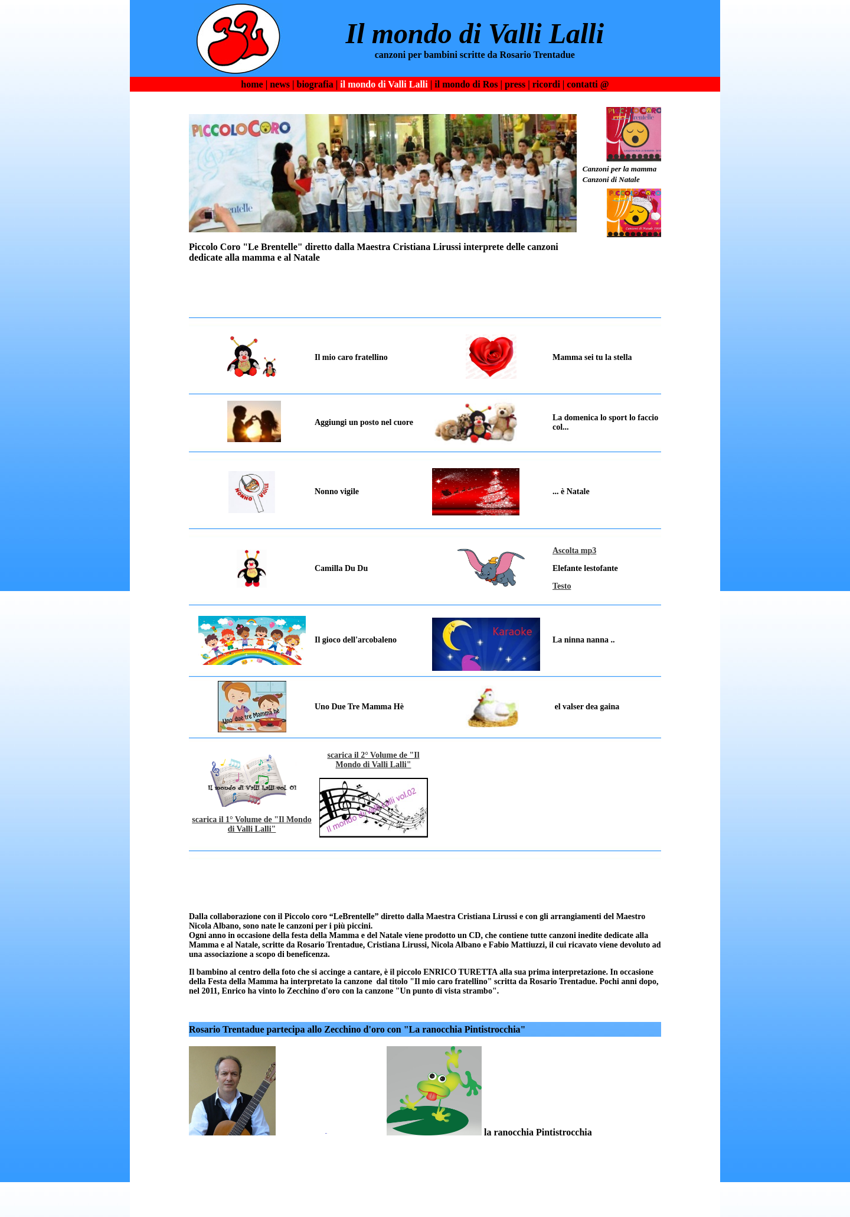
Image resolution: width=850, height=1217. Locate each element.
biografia (314, 84)
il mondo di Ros (466, 84)
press (515, 84)
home (252, 84)
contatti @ (588, 84)
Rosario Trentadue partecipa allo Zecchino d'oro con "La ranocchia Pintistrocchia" (357, 1029)
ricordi (546, 84)
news (280, 84)
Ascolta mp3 (574, 550)
